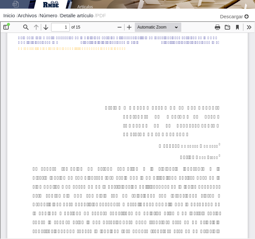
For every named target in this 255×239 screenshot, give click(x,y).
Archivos (28, 15)
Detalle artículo (77, 15)
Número (49, 15)
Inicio (9, 15)
